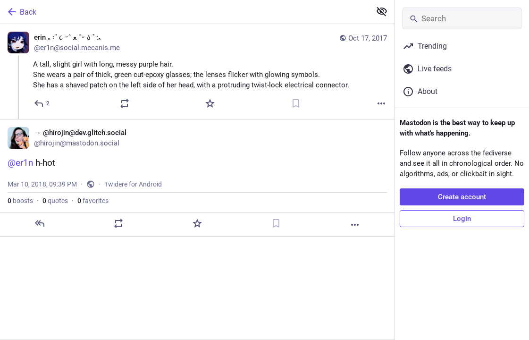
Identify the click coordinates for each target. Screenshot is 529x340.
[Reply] (42, 103)
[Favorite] (210, 103)
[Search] (462, 18)
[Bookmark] (296, 103)
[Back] (184, 12)
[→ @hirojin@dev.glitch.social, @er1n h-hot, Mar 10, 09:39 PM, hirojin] (197, 178)
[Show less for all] (382, 11)
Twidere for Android (133, 184)
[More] (381, 103)
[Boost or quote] (124, 103)
